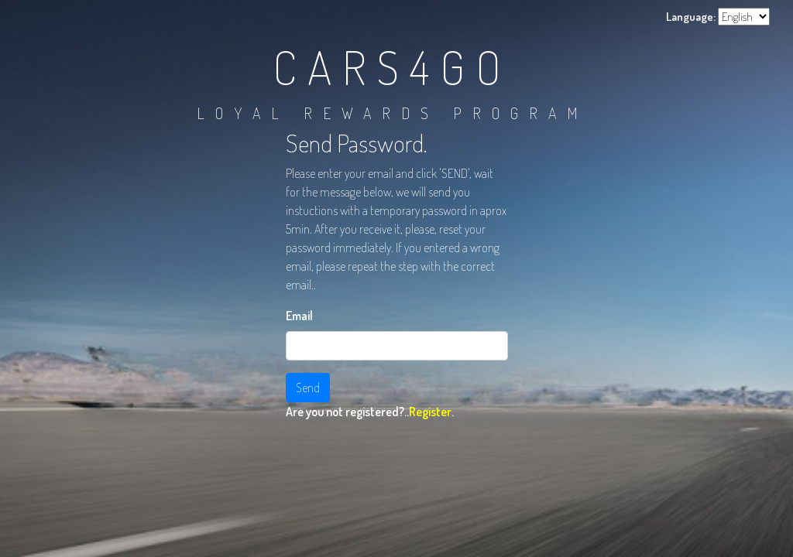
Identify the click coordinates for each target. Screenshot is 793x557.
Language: (691, 16)
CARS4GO (392, 66)
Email (299, 315)
